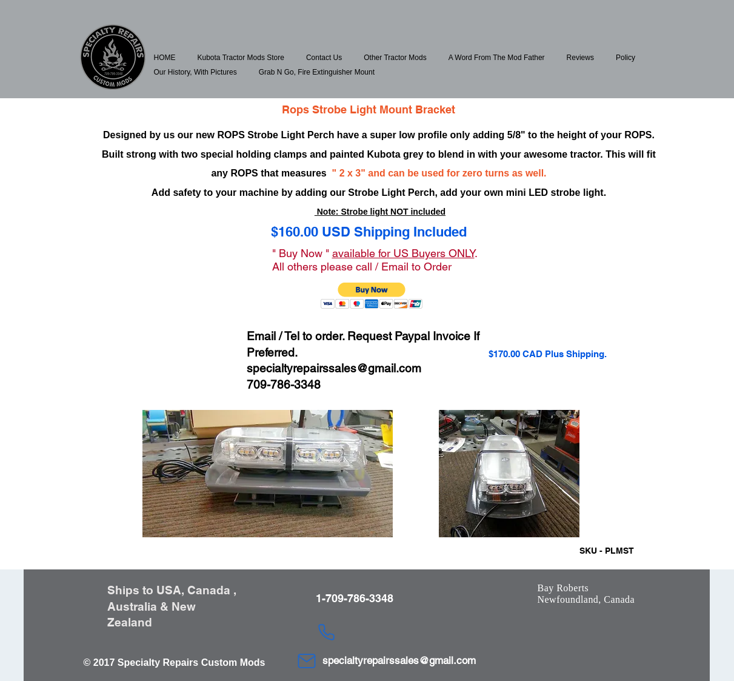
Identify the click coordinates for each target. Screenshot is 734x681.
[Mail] (307, 661)
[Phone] (327, 632)
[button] (241, 57)
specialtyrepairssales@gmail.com (334, 368)
